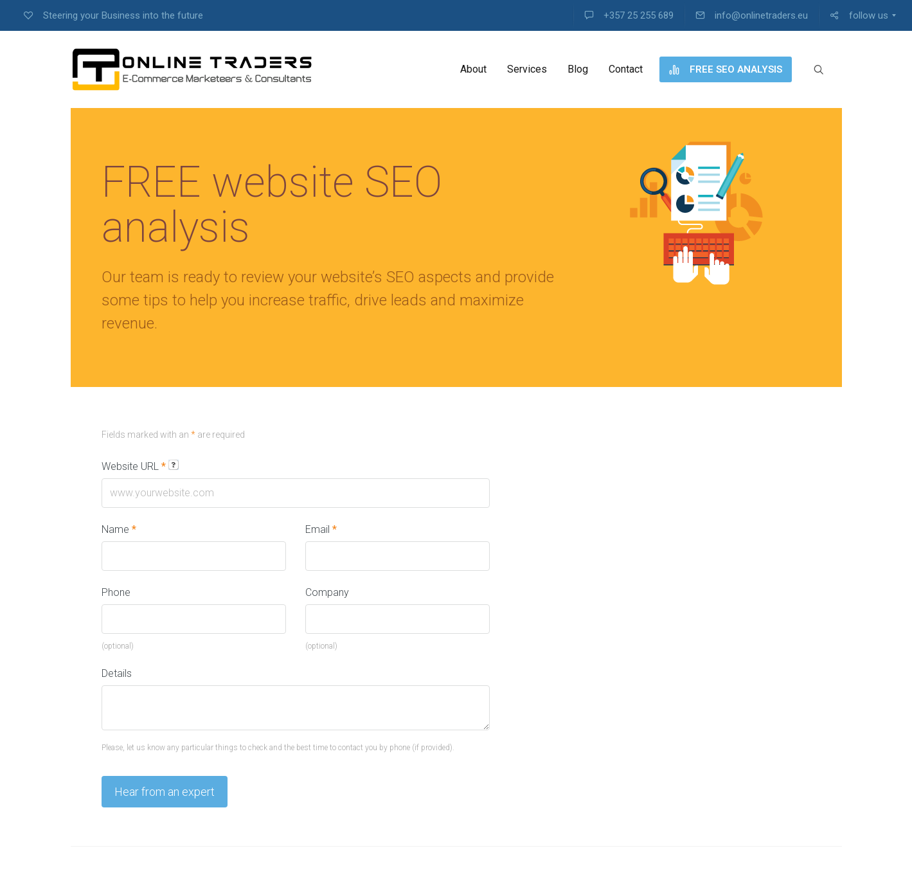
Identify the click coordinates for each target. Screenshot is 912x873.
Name (119, 529)
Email (321, 529)
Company (327, 592)
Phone (116, 592)
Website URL (140, 466)
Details (117, 673)
